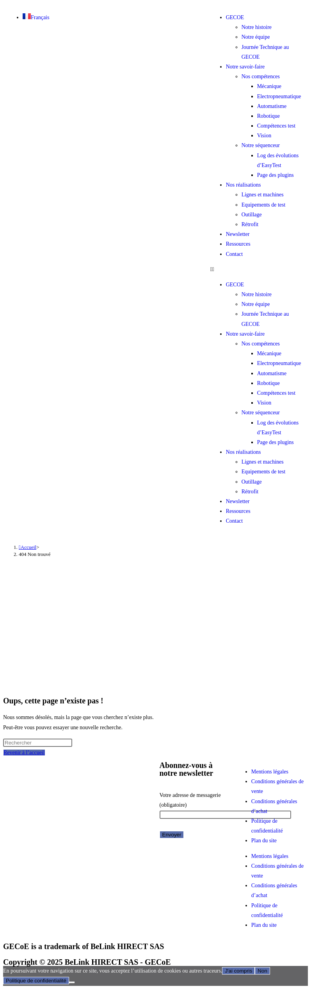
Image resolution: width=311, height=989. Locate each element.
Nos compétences (261, 76)
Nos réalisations (243, 185)
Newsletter (238, 234)
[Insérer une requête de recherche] (37, 743)
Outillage (252, 215)
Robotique (268, 116)
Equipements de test (264, 205)
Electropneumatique (279, 96)
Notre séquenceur (261, 145)
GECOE (235, 17)
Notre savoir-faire (245, 67)
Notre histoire (257, 27)
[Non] (72, 982)
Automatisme (271, 106)
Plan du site (264, 840)
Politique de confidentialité (36, 981)
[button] (257, 269)
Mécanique (269, 86)
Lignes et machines (263, 195)
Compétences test (276, 126)
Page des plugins (275, 175)
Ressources (238, 244)
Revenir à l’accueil (24, 752)
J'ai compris (238, 971)
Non (262, 971)
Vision (264, 135)
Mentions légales (269, 772)
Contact (234, 254)
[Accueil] (27, 547)
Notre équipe (256, 37)
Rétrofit (250, 224)
